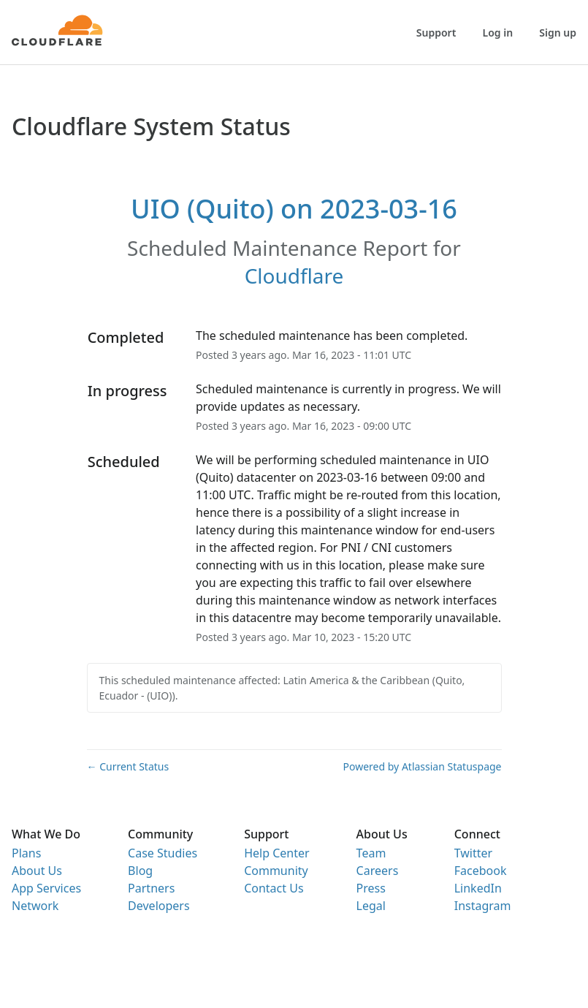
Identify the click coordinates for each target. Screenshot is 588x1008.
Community (276, 871)
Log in (498, 32)
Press (371, 888)
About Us (37, 871)
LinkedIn (478, 888)
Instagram (482, 906)
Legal (371, 906)
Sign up (557, 32)
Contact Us (273, 888)
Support (436, 32)
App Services (46, 888)
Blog (140, 871)
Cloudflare (294, 275)
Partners (151, 888)
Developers (158, 906)
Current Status (128, 766)
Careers (377, 871)
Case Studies (162, 853)
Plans (26, 853)
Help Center (276, 853)
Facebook (480, 871)
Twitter (473, 853)
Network (35, 906)
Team (371, 853)
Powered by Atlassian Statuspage (422, 766)
